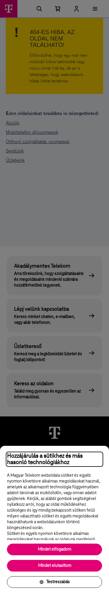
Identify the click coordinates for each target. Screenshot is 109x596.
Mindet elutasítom (54, 565)
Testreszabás (54, 582)
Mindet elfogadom (54, 549)
